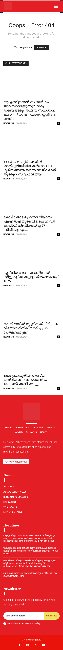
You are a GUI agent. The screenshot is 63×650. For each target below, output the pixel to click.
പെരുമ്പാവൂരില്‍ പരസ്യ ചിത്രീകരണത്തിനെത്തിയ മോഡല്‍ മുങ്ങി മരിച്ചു (25, 379)
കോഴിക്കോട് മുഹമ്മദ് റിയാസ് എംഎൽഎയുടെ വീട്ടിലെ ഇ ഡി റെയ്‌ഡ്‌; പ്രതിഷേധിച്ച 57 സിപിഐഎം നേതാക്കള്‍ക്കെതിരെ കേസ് (29, 563)
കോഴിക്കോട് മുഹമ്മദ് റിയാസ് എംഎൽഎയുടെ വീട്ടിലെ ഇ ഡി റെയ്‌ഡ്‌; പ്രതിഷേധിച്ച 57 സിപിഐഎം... (29, 223)
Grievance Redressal (16, 461)
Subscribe (51, 615)
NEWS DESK (8, 123)
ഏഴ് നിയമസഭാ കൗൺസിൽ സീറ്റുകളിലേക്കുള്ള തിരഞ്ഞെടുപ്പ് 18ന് (30, 277)
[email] (23, 615)
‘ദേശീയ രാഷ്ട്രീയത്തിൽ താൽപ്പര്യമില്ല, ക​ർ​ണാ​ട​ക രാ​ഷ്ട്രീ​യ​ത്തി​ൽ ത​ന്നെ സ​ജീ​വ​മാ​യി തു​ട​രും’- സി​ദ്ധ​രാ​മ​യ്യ (29, 168)
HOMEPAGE (41, 48)
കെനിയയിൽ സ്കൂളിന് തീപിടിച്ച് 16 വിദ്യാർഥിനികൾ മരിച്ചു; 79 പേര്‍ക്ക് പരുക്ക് (30, 328)
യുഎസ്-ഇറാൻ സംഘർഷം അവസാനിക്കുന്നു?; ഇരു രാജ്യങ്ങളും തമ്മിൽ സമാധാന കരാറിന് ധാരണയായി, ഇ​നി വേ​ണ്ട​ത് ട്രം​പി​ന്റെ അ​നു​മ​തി (29, 538)
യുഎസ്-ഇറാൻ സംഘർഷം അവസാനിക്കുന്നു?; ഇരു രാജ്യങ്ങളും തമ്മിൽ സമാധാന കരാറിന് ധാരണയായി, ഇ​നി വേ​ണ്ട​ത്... (29, 110)
